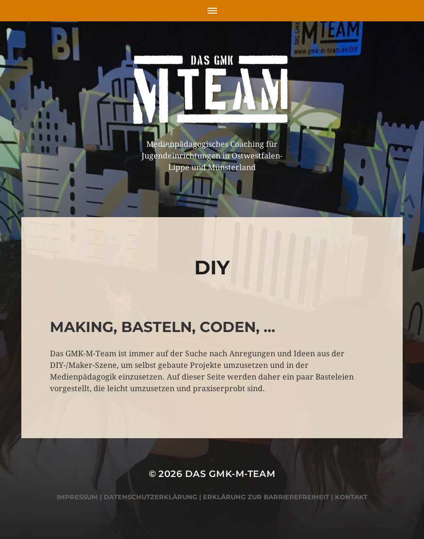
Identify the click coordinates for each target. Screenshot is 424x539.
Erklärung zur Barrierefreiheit (266, 497)
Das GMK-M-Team (230, 473)
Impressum (77, 497)
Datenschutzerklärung (150, 497)
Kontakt (351, 497)
